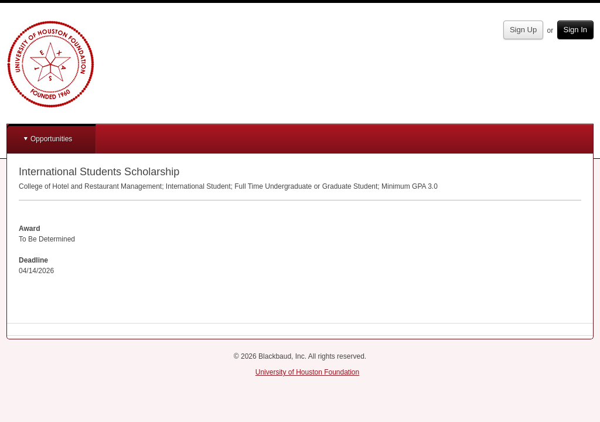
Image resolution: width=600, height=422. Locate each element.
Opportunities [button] (51, 139)
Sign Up (523, 29)
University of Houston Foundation (307, 372)
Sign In (575, 29)
